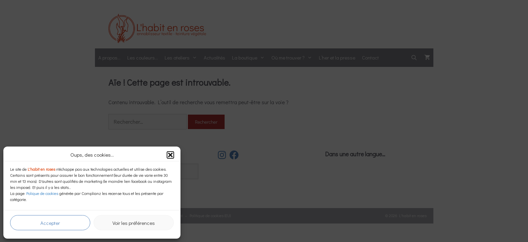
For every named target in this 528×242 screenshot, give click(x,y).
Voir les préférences (133, 222)
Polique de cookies (42, 193)
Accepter (50, 222)
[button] (170, 155)
